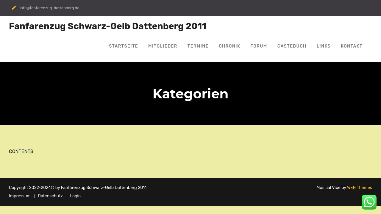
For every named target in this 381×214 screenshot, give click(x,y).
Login (75, 196)
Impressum (20, 196)
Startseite (123, 46)
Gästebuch (292, 46)
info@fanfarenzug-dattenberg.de (49, 8)
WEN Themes (359, 187)
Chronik (229, 46)
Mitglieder (162, 46)
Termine (198, 46)
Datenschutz (50, 196)
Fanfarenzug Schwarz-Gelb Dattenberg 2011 (107, 26)
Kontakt (352, 46)
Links (324, 46)
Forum (258, 46)
